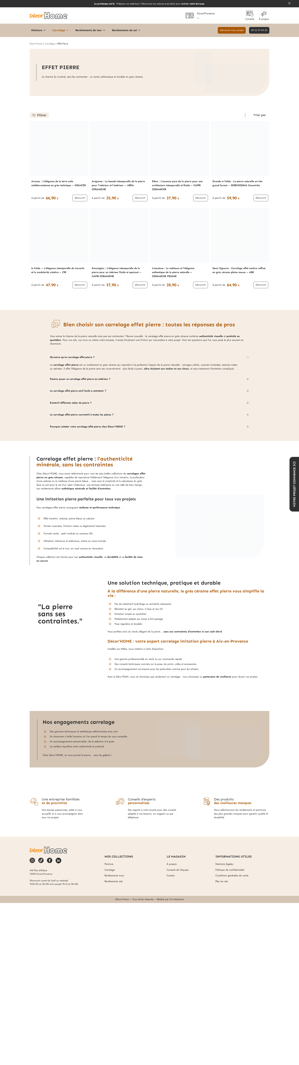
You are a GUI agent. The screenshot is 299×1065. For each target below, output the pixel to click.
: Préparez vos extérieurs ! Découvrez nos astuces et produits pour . (149, 3)
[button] (232, 30)
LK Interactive (176, 899)
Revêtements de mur (90, 30)
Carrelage (60, 30)
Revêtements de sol (126, 30)
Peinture (38, 30)
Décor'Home (36, 43)
